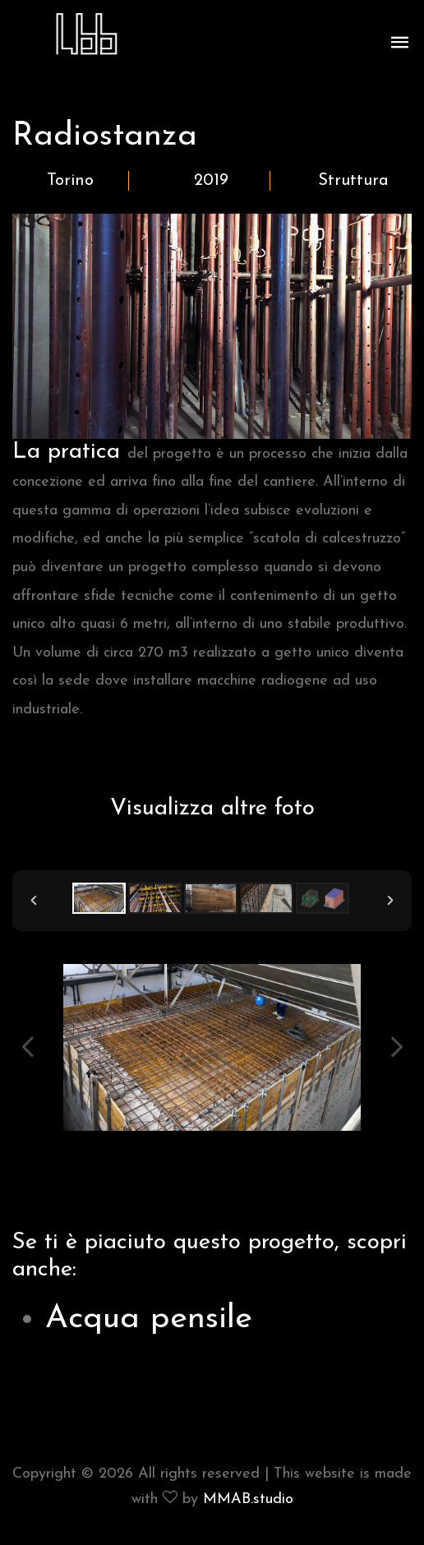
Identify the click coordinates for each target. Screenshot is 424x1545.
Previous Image (27, 1047)
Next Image (396, 1047)
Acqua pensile (148, 1319)
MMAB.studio (248, 1499)
